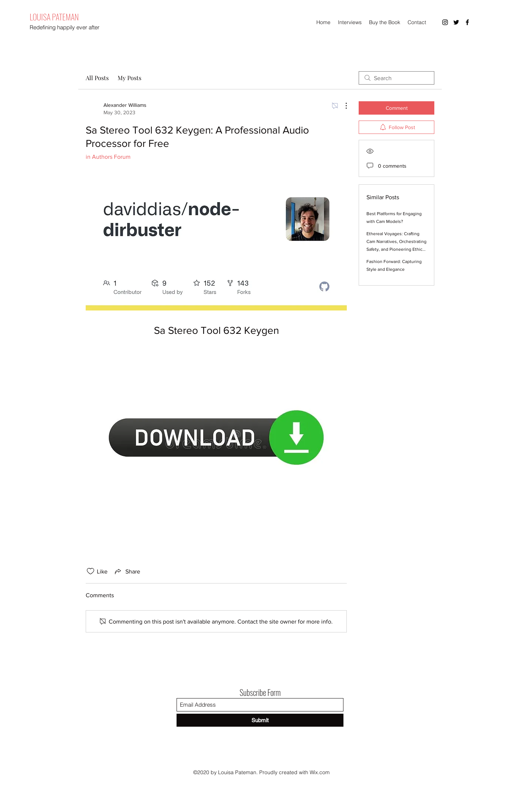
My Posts (129, 78)
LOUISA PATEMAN (54, 17)
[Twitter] (456, 22)
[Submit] (260, 720)
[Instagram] (445, 22)
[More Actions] (342, 105)
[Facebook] (467, 22)
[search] (396, 78)
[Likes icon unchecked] (90, 571)
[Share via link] (126, 571)
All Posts (97, 78)
